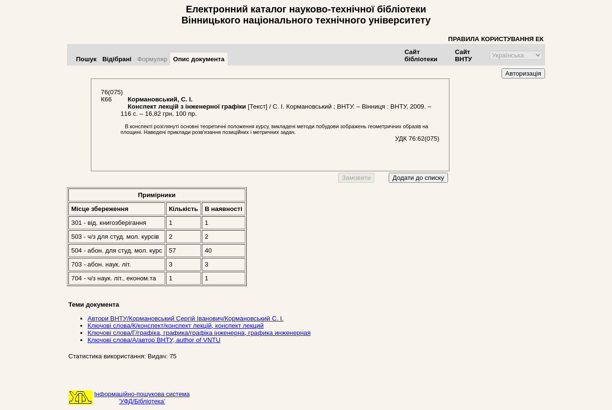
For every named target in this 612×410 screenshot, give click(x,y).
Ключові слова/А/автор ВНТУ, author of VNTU (153, 340)
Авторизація (523, 73)
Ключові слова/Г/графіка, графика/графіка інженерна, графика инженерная (199, 332)
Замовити (356, 177)
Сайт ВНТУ (463, 55)
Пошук (86, 59)
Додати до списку (418, 177)
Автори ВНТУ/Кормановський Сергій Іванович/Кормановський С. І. (185, 318)
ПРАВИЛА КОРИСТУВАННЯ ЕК (496, 39)
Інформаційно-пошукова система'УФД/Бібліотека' (142, 397)
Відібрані (116, 59)
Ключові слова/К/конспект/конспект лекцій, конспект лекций (175, 325)
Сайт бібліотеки (420, 55)
